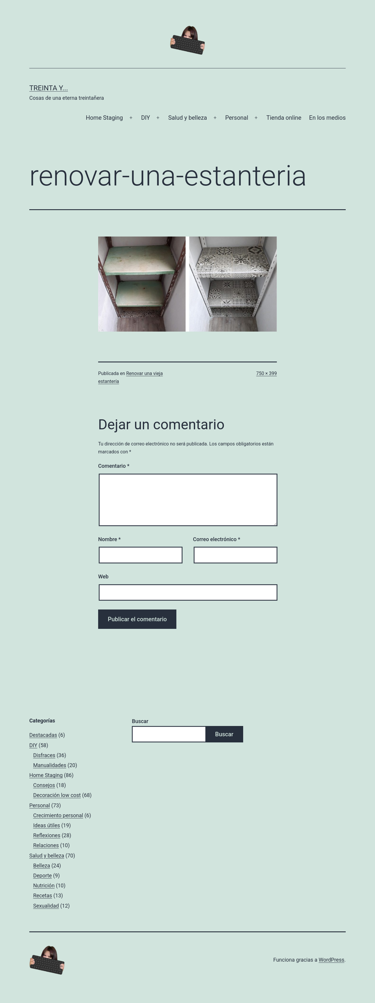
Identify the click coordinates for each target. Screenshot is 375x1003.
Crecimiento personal (58, 815)
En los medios (327, 117)
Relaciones (46, 845)
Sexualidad (46, 906)
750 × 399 (266, 373)
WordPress (331, 960)
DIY (145, 117)
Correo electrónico (216, 539)
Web (103, 576)
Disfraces (44, 755)
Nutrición (43, 885)
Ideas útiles (46, 825)
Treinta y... (48, 88)
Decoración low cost (57, 795)
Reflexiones (46, 835)
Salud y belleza (187, 117)
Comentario (113, 466)
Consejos (44, 785)
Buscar (140, 721)
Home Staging (104, 117)
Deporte (42, 875)
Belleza (41, 865)
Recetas (42, 895)
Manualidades (49, 765)
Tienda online (283, 117)
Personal (236, 117)
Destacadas (43, 735)
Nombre (109, 539)
